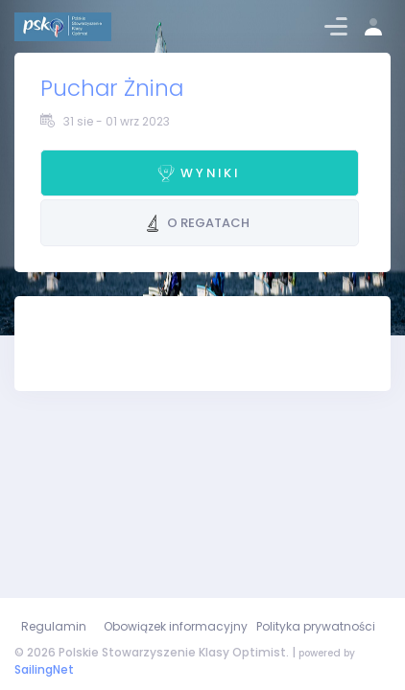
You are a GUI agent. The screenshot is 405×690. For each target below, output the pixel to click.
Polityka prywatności (315, 626)
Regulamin (53, 626)
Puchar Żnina (111, 88)
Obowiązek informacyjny (176, 626)
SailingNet (44, 669)
